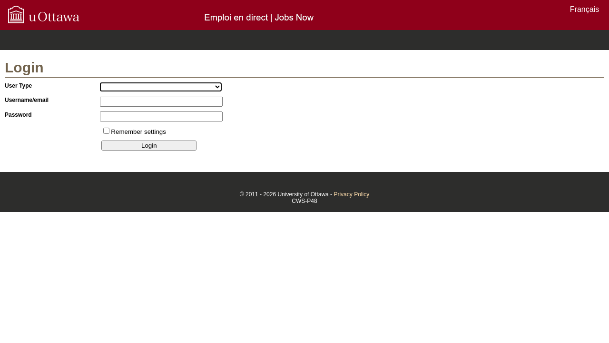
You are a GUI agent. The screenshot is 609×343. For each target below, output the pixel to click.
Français (584, 9)
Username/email (27, 100)
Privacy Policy (351, 194)
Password (18, 114)
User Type (18, 85)
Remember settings (138, 131)
